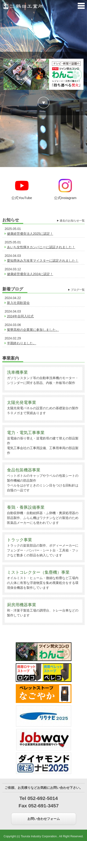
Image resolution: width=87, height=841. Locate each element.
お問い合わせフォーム (43, 819)
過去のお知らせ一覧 (72, 220)
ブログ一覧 (78, 289)
